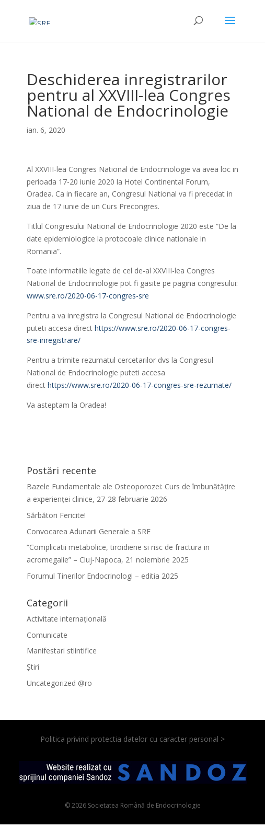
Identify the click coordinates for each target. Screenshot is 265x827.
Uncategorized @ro (59, 683)
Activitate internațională (67, 619)
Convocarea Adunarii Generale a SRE (89, 531)
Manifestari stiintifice (62, 651)
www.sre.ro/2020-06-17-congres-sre (88, 296)
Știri (33, 667)
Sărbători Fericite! (56, 515)
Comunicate (47, 635)
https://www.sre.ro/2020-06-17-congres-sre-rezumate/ (140, 385)
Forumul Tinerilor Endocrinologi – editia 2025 (102, 576)
